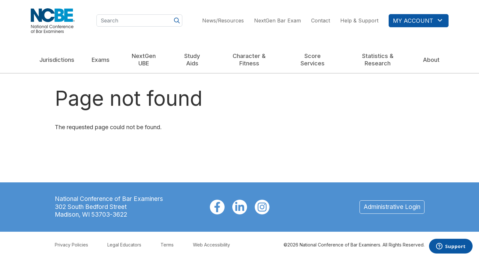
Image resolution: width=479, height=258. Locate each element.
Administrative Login (392, 207)
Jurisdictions (56, 59)
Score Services (313, 60)
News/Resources (223, 20)
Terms (167, 244)
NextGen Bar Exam (277, 20)
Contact (320, 20)
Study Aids (192, 60)
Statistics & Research (377, 60)
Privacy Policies (71, 244)
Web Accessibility (211, 244)
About (431, 59)
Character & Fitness (249, 60)
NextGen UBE (144, 60)
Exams (101, 59)
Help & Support (359, 20)
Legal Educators (124, 244)
